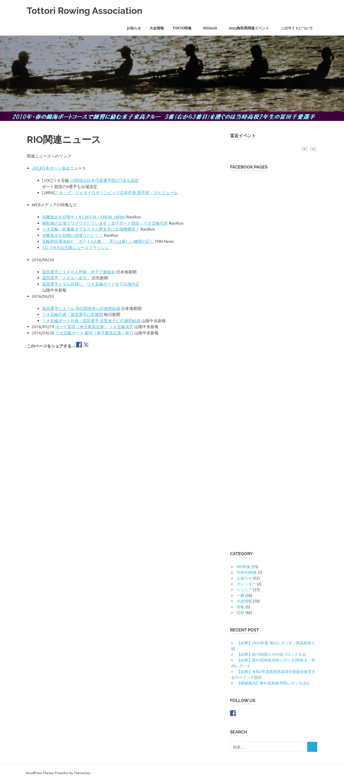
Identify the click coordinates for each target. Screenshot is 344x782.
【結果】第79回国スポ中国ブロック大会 (271, 654)
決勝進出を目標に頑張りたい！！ (72, 235)
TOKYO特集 (184, 28)
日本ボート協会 (55, 167)
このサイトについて (297, 28)
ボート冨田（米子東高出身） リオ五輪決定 (94, 326)
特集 (240, 606)
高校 (240, 612)
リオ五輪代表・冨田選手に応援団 (72, 314)
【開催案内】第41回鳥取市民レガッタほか (273, 682)
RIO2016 (212, 28)
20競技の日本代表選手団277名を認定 (104, 180)
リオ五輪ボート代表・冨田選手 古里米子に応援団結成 (91, 320)
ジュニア (244, 589)
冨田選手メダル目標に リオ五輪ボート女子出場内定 (91, 283)
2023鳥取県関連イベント (251, 28)
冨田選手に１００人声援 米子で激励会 (78, 271)
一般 (240, 595)
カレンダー (246, 583)
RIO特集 (244, 566)
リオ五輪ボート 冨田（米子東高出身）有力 (94, 332)
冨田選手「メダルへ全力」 (66, 277)
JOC (36, 167)
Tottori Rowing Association (84, 10)
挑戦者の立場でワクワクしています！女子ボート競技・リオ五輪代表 (105, 222)
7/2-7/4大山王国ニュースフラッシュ (75, 247)
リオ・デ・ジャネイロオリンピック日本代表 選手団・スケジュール (116, 192)
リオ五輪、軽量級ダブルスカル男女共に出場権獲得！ (91, 228)
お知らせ (134, 28)
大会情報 (157, 28)
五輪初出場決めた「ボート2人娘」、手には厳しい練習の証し (98, 241)
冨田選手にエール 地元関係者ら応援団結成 (81, 308)
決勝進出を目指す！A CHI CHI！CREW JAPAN (83, 216)
